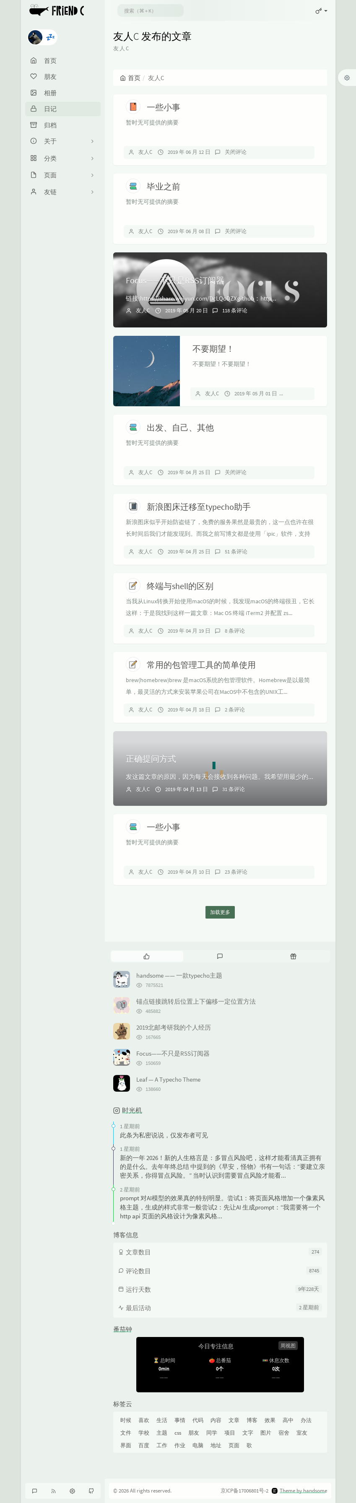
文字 (247, 1432)
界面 (125, 1445)
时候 (125, 1420)
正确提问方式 (151, 758)
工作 (161, 1445)
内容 (215, 1420)
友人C (145, 152)
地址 (215, 1445)
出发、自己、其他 (180, 427)
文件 (125, 1432)
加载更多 (220, 912)
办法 (306, 1420)
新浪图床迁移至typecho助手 (199, 506)
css (177, 1432)
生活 (161, 1420)
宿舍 (283, 1432)
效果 (270, 1420)
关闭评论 (236, 152)
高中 (288, 1420)
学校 (143, 1432)
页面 (234, 1445)
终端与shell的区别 (180, 586)
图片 (265, 1432)
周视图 (288, 1345)
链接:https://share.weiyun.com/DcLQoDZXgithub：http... (201, 298)
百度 (143, 1445)
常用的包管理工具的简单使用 (201, 664)
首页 (130, 78)
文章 (234, 1420)
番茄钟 (122, 1329)
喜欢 (143, 1420)
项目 (229, 1432)
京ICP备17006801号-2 (244, 1490)
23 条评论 (236, 871)
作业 (179, 1445)
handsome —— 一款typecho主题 (179, 975)
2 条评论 (235, 709)
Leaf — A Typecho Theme (168, 1079)
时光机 (132, 1110)
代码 (197, 1420)
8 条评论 (235, 630)
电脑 (197, 1445)
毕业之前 (163, 186)
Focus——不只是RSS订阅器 (175, 280)
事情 (179, 1420)
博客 (252, 1420)
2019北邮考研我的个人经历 (173, 1027)
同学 (211, 1432)
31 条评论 (233, 789)
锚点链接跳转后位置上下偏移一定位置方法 (196, 1001)
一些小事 (163, 107)
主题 (161, 1432)
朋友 (193, 1432)
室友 (301, 1432)
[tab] (147, 956)
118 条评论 (234, 310)
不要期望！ (213, 348)
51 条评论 (236, 551)
